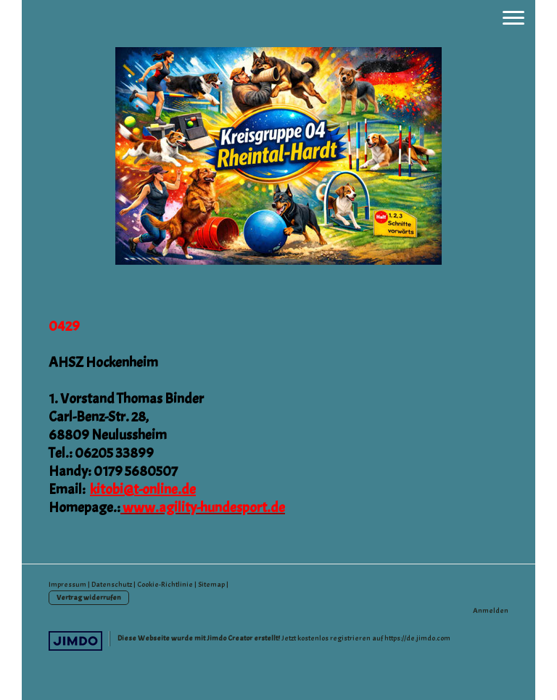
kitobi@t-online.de (143, 489)
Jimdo (75, 641)
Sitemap (211, 584)
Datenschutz (111, 584)
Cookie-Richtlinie (165, 584)
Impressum (67, 584)
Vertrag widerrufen (89, 597)
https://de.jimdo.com (417, 638)
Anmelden (490, 610)
